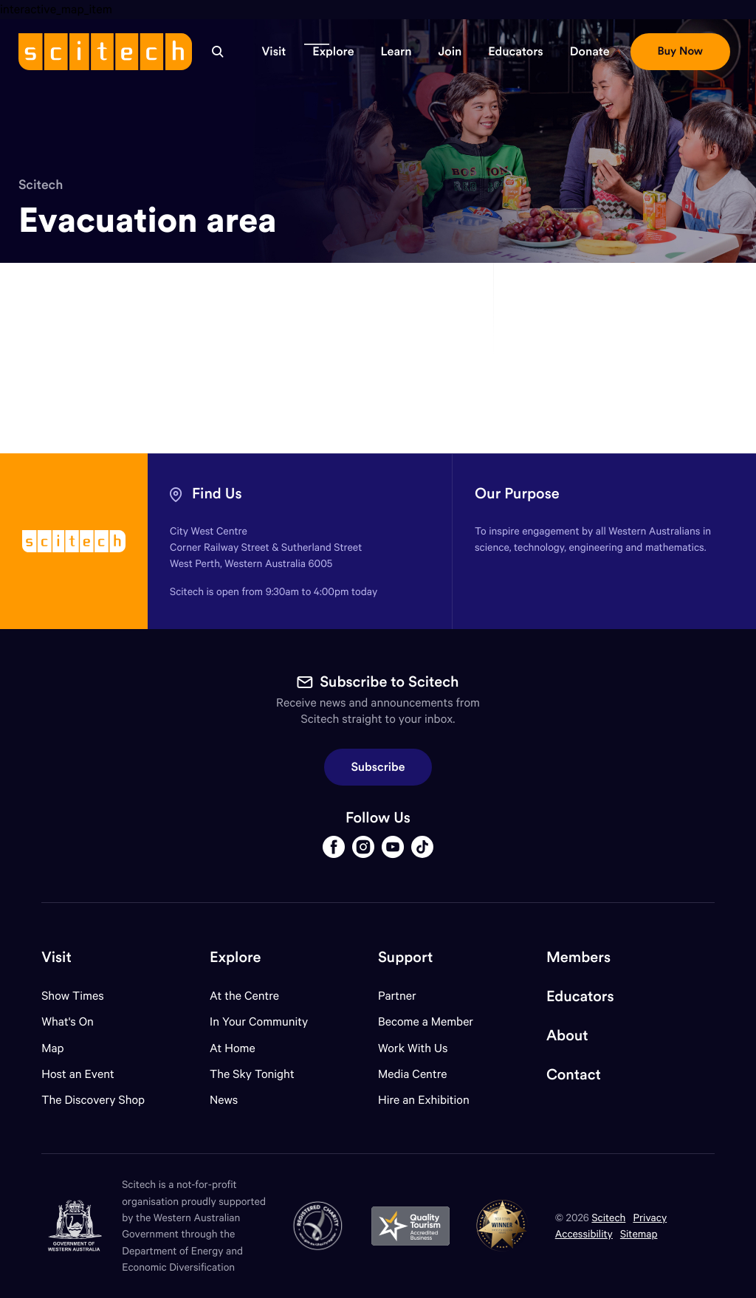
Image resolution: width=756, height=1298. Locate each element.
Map (61, 1048)
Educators (580, 996)
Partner (397, 995)
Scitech (40, 184)
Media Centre (412, 1074)
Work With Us (412, 1048)
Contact (573, 1074)
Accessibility (584, 1233)
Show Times (72, 995)
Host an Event (77, 1074)
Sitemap (639, 1233)
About (567, 1035)
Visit (56, 957)
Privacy (650, 1217)
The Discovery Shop (93, 1100)
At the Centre (244, 995)
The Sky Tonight (252, 1074)
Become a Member (425, 1021)
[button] (273, 51)
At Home (232, 1048)
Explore (235, 957)
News (224, 1100)
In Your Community (259, 1021)
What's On (67, 1021)
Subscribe (378, 767)
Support (405, 957)
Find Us (217, 493)
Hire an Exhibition (424, 1100)
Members (578, 957)
